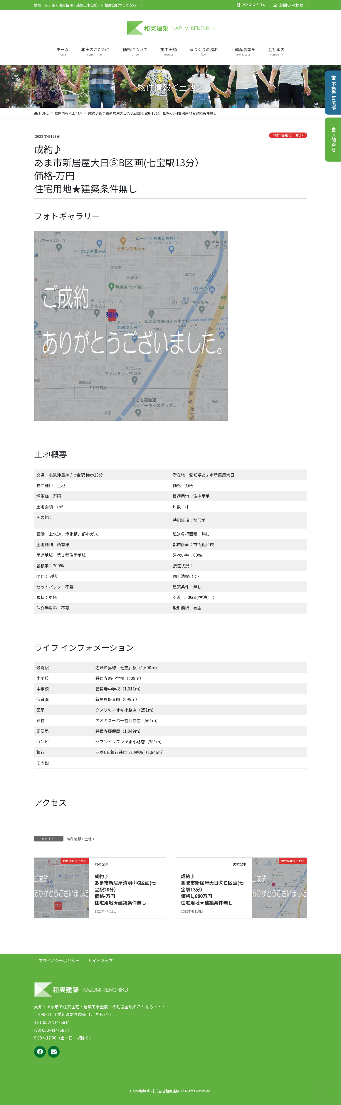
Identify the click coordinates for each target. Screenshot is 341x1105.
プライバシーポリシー (59, 960)
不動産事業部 (333, 93)
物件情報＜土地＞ (288, 135)
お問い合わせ (288, 5)
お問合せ (333, 139)
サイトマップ (100, 960)
